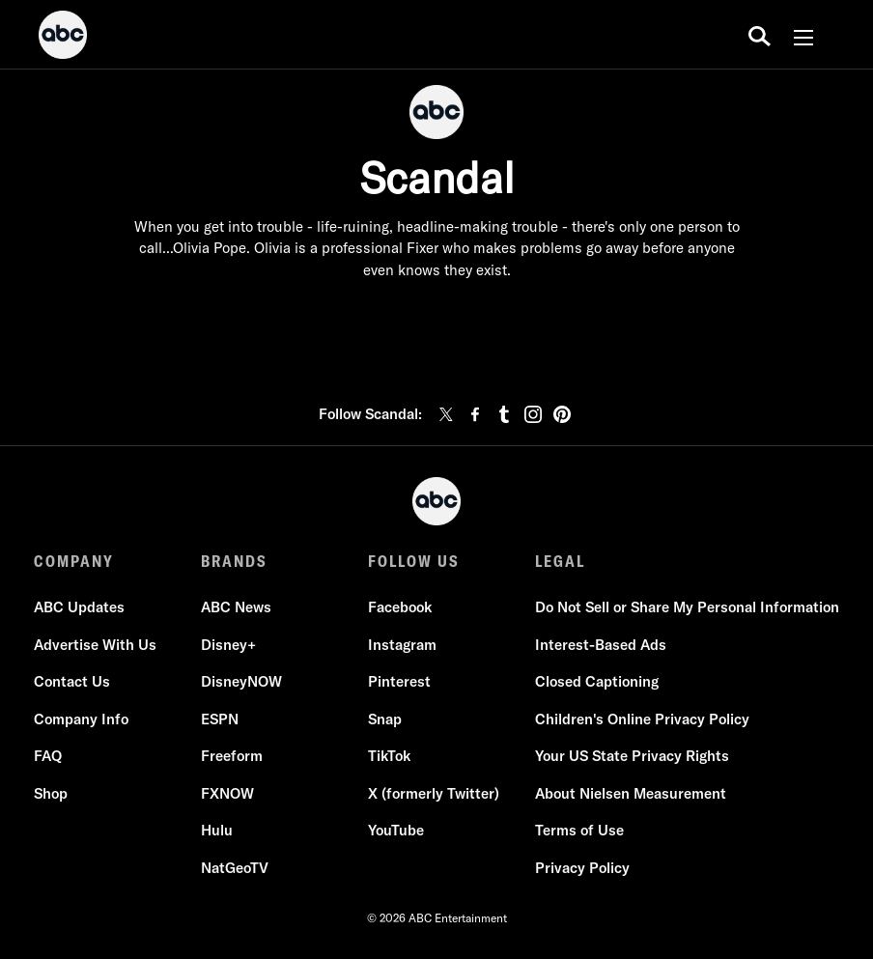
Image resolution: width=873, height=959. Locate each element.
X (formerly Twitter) (433, 793)
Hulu (217, 831)
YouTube (396, 831)
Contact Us (72, 682)
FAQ (48, 756)
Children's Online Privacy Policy (642, 719)
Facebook (400, 608)
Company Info (81, 719)
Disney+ (228, 644)
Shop (51, 793)
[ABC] (63, 38)
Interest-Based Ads (600, 644)
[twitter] (446, 414)
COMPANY (74, 561)
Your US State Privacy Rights (632, 756)
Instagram (402, 644)
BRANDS (234, 561)
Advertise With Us (95, 644)
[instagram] (533, 414)
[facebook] (475, 414)
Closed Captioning (597, 682)
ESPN (220, 719)
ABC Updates (79, 608)
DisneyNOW (241, 682)
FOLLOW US (414, 561)
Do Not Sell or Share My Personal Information (687, 608)
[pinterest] (562, 414)
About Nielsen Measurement (630, 793)
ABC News (236, 608)
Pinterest (399, 682)
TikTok (389, 756)
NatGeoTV (234, 868)
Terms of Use (579, 831)
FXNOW (227, 793)
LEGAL (560, 561)
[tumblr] (504, 414)
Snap (385, 719)
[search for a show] (759, 34)
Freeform (232, 756)
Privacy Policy (582, 868)
